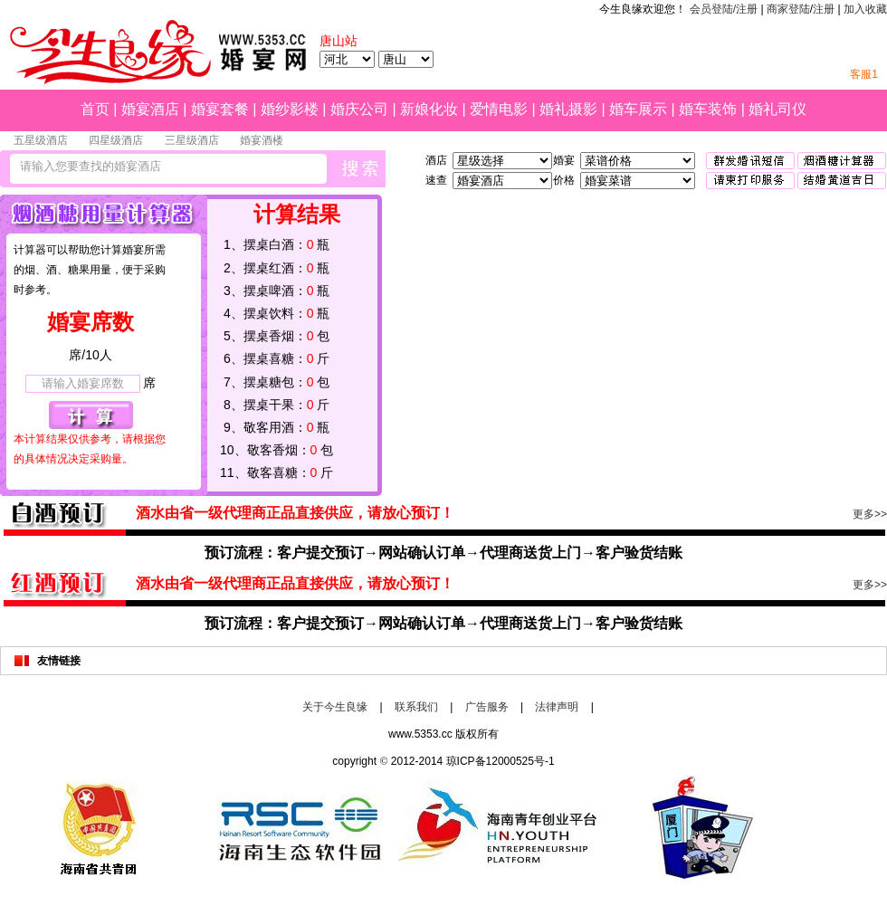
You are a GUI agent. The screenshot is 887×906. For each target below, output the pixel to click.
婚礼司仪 (777, 109)
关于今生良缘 (334, 707)
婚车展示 (638, 109)
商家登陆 (788, 9)
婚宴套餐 (220, 109)
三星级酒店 (192, 140)
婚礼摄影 (568, 109)
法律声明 (556, 707)
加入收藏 (865, 9)
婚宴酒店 (150, 109)
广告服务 (487, 707)
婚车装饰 (708, 109)
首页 (95, 109)
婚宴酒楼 (261, 140)
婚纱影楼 (290, 109)
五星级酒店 (41, 140)
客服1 (864, 74)
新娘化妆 (429, 109)
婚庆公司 (359, 109)
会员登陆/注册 (724, 9)
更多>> (870, 514)
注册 (824, 9)
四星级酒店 (116, 140)
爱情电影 (499, 109)
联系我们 (416, 707)
